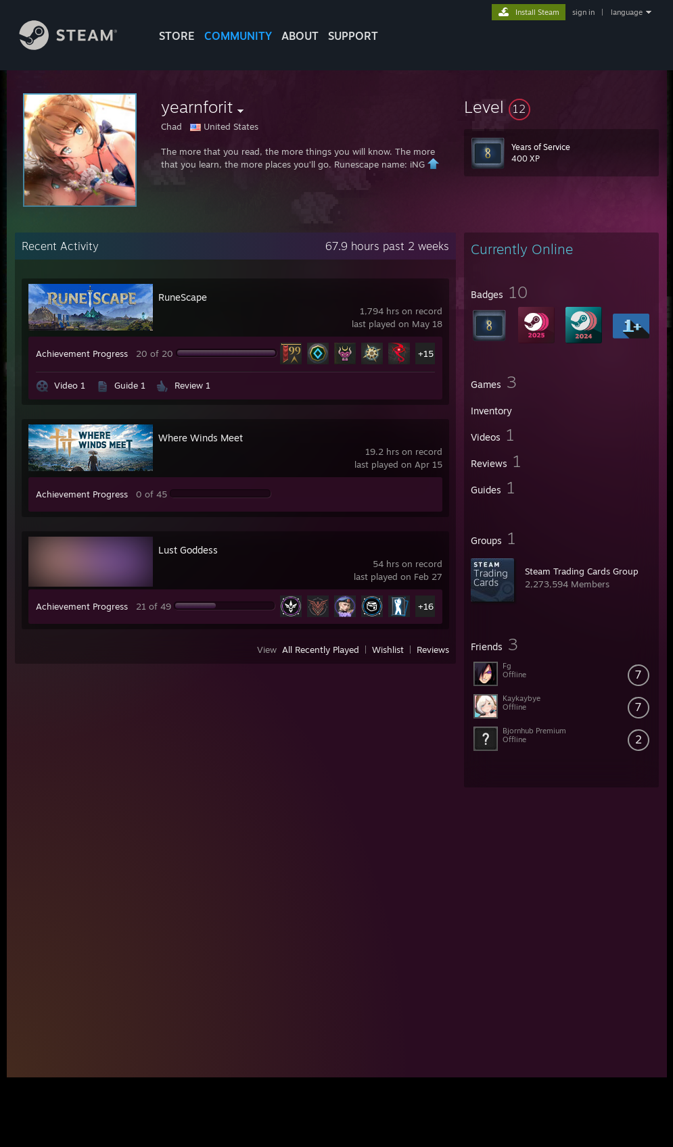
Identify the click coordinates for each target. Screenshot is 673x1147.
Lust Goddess (188, 550)
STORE (177, 36)
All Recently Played (320, 649)
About (300, 36)
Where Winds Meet (200, 437)
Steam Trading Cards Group (582, 571)
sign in (583, 12)
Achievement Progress (82, 353)
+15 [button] (426, 353)
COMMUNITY (238, 36)
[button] (561, 106)
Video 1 (69, 385)
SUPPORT (353, 36)
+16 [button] (426, 606)
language (627, 12)
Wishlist (388, 649)
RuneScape (182, 297)
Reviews (433, 649)
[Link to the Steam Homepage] (78, 46)
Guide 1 (129, 385)
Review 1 (192, 385)
